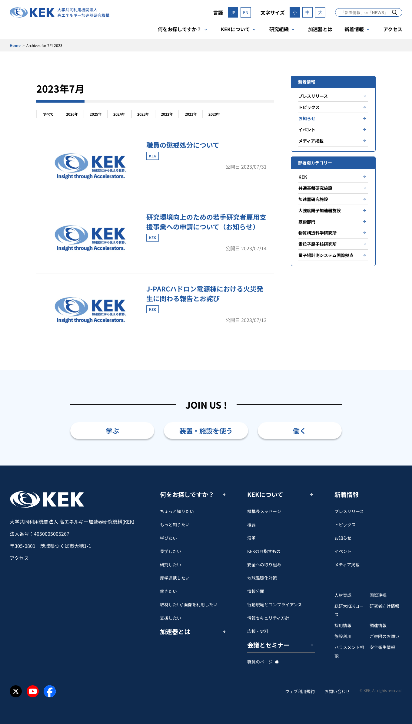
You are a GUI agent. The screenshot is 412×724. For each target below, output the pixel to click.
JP (233, 12)
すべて (48, 114)
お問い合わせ (337, 691)
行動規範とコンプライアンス (274, 604)
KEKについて (235, 29)
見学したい (170, 551)
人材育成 (342, 595)
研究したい (170, 564)
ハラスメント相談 (349, 651)
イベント (306, 130)
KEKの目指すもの (264, 551)
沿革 (251, 538)
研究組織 (279, 29)
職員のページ (260, 662)
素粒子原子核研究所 (317, 244)
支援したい (170, 618)
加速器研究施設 (313, 199)
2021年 (191, 114)
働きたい (168, 591)
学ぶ (112, 430)
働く (299, 430)
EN (245, 12)
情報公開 (255, 591)
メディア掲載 (311, 141)
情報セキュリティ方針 (268, 618)
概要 (251, 525)
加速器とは (320, 29)
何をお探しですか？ (179, 29)
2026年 (72, 114)
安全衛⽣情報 (382, 647)
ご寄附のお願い (384, 636)
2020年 (214, 114)
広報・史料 (257, 631)
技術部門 (306, 222)
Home (15, 45)
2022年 (167, 114)
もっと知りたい (175, 525)
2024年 (119, 114)
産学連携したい (175, 578)
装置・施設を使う (206, 430)
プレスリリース (313, 96)
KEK (302, 177)
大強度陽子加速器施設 (319, 210)
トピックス (309, 107)
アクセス (392, 29)
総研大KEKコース (349, 610)
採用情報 (342, 625)
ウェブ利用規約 (300, 691)
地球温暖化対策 (262, 578)
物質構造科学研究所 (317, 233)
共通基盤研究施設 (315, 188)
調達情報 (378, 625)
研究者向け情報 (384, 606)
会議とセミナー (268, 644)
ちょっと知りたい (177, 511)
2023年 (143, 114)
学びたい (168, 538)
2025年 (96, 114)
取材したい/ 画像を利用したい (189, 604)
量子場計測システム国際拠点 (326, 255)
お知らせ (306, 118)
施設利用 (342, 636)
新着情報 (354, 29)
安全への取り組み (264, 564)
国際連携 (378, 595)
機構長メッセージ (264, 511)
